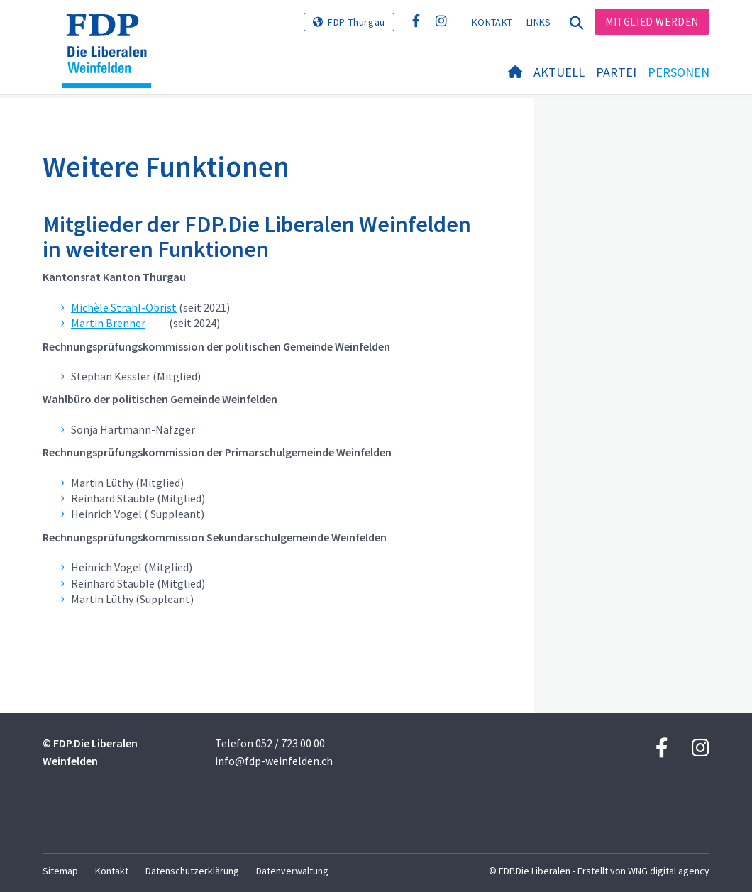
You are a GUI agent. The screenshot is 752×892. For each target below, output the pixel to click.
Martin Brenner (108, 323)
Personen (678, 72)
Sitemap (60, 870)
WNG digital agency (668, 870)
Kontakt (492, 22)
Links (538, 22)
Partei (616, 72)
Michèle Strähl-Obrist (124, 307)
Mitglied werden (652, 21)
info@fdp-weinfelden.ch (274, 761)
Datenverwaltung (292, 870)
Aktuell (559, 72)
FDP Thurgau (356, 22)
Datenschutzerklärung (192, 870)
